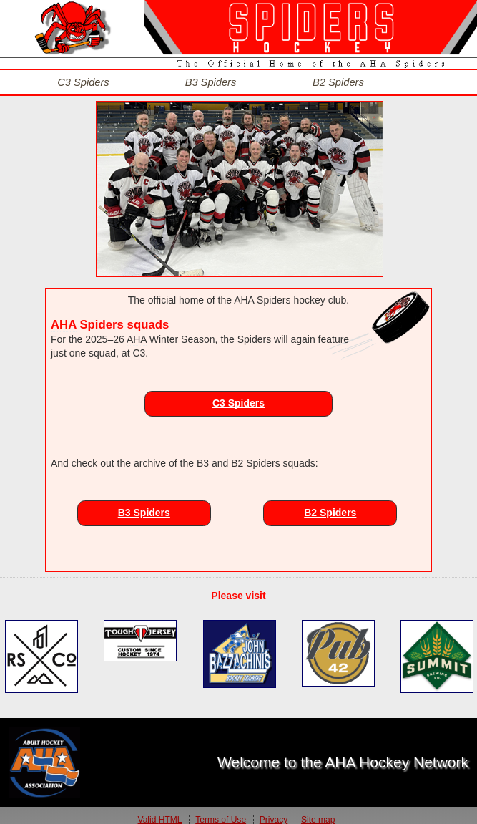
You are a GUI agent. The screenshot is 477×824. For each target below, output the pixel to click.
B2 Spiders (330, 504)
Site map (318, 812)
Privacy (273, 812)
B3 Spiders (144, 504)
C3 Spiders (238, 394)
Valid (160, 812)
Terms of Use (220, 812)
